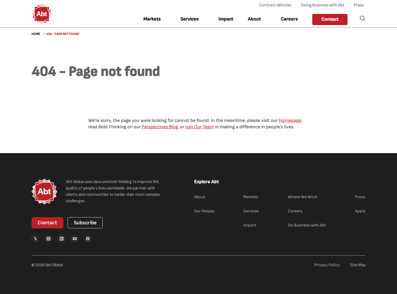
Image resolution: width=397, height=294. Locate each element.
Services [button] (189, 19)
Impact (225, 19)
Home (36, 34)
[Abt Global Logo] (42, 14)
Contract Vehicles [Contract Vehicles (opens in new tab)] (275, 5)
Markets (250, 197)
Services (251, 211)
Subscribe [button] (85, 223)
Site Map (358, 265)
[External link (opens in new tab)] (35, 239)
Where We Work (302, 197)
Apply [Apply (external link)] (360, 211)
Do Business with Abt (307, 225)
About (199, 197)
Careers (289, 19)
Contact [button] (329, 19)
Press (359, 5)
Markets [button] (151, 19)
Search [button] (362, 18)
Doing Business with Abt (322, 5)
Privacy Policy (327, 265)
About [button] (254, 19)
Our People (204, 211)
